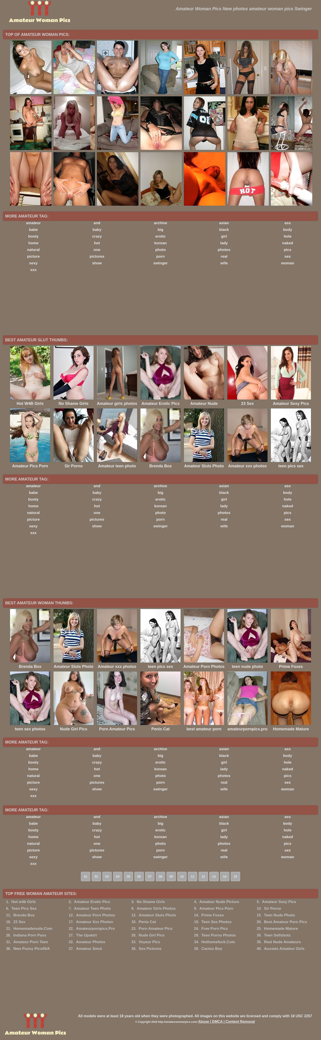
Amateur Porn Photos (95, 915)
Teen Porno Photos (218, 935)
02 (96, 876)
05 (128, 876)
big (160, 230)
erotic (160, 236)
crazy (97, 236)
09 (171, 876)
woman (287, 263)
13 (214, 876)
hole (288, 236)
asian (224, 223)
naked (287, 243)
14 (224, 876)
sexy (33, 263)
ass (287, 223)
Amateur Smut (89, 949)
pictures (97, 256)
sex (287, 256)
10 (182, 876)
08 (160, 876)
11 (192, 876)
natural (33, 250)
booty (33, 236)
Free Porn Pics (214, 928)
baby (97, 230)
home (33, 243)
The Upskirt (86, 935)
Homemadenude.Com (32, 928)
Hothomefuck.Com (218, 942)
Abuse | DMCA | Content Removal (226, 1021)
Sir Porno (272, 908)
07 (150, 876)
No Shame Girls (151, 902)
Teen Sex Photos (216, 922)
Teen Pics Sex (24, 908)
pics (287, 250)
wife (224, 263)
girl (224, 236)
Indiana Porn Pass (29, 935)
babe (33, 230)
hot (97, 243)
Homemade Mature (281, 928)
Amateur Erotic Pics (92, 902)
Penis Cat (147, 922)
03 (107, 876)
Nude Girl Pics (152, 935)
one (97, 250)
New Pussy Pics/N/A (31, 949)
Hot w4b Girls (23, 902)
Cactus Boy (211, 949)
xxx (33, 270)
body (287, 230)
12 (203, 876)
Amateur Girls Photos (156, 908)
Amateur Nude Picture (219, 902)
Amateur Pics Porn (216, 908)
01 (85, 876)
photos (224, 250)
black (224, 230)
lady (224, 243)
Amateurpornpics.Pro (95, 928)
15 (235, 876)
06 (139, 876)
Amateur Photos (90, 942)
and (97, 223)
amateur (33, 223)
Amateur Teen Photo (92, 908)
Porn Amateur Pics (155, 928)
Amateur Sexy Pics (279, 902)
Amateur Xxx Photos (94, 922)
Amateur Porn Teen (30, 942)
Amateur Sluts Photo (157, 915)
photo (160, 250)
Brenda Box (24, 915)
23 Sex (19, 922)
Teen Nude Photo (279, 915)
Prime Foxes (212, 915)
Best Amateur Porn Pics (285, 922)
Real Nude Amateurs (282, 942)
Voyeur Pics (149, 942)
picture (33, 256)
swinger (160, 263)
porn (160, 256)
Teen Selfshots (277, 935)
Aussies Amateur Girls (284, 949)
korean (160, 243)
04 (117, 876)
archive (160, 223)
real (224, 256)
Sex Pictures (150, 949)
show (97, 263)
